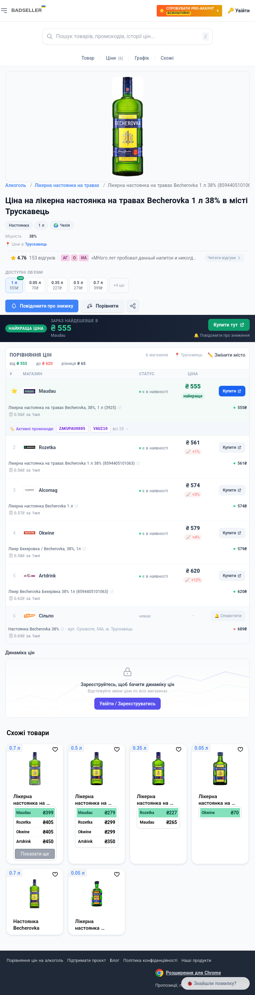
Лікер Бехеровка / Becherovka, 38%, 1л (44, 549)
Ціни (114, 58)
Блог (114, 960)
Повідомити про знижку (42, 306)
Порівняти (102, 306)
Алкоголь (18, 185)
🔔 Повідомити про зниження (222, 335)
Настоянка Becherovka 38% (33, 629)
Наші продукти (196, 960)
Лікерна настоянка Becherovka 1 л (40, 506)
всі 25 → (121, 429)
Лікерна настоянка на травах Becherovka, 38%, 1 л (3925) (62, 407)
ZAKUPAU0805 (72, 429)
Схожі (167, 58)
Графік (142, 58)
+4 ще (119, 285)
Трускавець (36, 244)
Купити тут (228, 324)
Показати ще (35, 853)
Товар (87, 58)
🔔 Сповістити (227, 616)
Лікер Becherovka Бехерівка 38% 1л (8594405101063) (58, 591)
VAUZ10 (100, 429)
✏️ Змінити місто (226, 355)
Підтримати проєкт (86, 960)
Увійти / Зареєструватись (128, 703)
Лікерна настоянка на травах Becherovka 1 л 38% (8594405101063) (71, 463)
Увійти (238, 11)
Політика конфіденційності (151, 960)
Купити (232, 391)
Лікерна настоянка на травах (70, 185)
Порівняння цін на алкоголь (35, 960)
